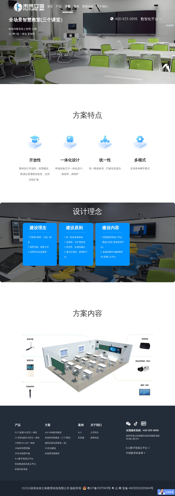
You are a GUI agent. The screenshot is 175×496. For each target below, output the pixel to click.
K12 (80, 432)
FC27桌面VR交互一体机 (26, 432)
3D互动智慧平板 (22, 453)
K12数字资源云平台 (24, 458)
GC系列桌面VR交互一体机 (27, 437)
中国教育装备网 (134, 453)
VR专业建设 (50, 448)
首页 (50, 6)
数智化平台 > (151, 19)
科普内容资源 (21, 469)
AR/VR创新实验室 (53, 432)
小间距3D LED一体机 (25, 443)
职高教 (81, 437)
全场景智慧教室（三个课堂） (58, 437)
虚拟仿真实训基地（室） (56, 443)
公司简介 (94, 432)
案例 (76, 6)
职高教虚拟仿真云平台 (25, 464)
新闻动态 (87, 6)
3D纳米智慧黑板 (22, 448)
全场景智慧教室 (52, 453)
